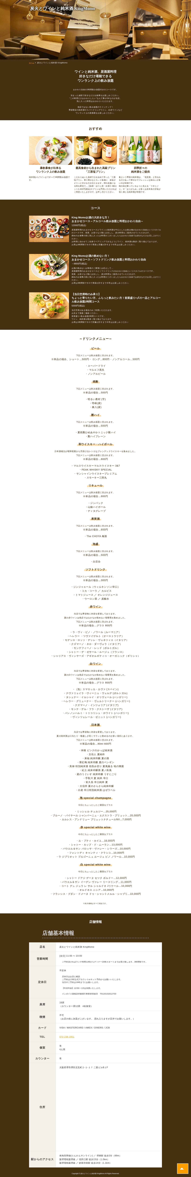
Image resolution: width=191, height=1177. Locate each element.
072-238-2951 (66, 1037)
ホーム (31, 63)
